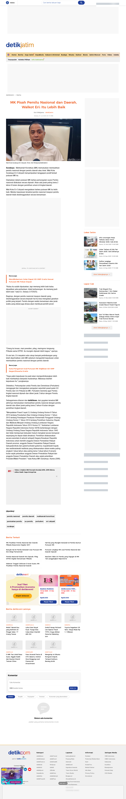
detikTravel (53, 756)
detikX (52, 767)
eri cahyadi (50, 521)
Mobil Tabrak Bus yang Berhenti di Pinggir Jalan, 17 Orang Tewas (12, 631)
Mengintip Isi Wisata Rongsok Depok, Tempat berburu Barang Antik (52, 658)
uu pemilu (29, 521)
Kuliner (78, 55)
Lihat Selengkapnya (101, 274)
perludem (39, 521)
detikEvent (69, 764)
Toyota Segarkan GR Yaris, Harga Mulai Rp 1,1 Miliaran (72, 630)
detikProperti (41, 779)
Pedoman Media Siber (92, 759)
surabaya (10, 526)
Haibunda (108, 762)
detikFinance (41, 762)
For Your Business (71, 784)
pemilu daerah (28, 516)
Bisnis (85, 55)
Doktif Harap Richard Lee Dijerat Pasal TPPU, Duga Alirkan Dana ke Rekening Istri (53, 632)
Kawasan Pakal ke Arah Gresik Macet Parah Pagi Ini (109, 304)
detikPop (53, 779)
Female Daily (109, 770)
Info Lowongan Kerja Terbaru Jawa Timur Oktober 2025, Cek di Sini (108, 240)
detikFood (53, 759)
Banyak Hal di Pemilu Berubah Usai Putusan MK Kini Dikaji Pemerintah (24, 551)
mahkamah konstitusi (45, 516)
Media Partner (89, 767)
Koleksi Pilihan (24, 60)
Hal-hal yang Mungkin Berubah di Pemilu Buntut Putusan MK (63, 544)
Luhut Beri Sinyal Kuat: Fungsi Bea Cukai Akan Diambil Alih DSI (33, 631)
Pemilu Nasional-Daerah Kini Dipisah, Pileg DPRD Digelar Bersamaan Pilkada (22, 558)
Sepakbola (39, 55)
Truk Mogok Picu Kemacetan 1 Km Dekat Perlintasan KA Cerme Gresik (108, 292)
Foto (104, 55)
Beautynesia (109, 767)
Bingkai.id (69, 776)
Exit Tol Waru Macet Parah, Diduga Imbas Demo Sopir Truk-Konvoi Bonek (109, 317)
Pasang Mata (70, 759)
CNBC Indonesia (110, 759)
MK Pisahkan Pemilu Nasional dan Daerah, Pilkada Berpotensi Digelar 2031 (22, 544)
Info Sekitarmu (38, 60)
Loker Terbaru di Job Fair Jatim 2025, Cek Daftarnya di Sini (109, 251)
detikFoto (53, 773)
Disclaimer (88, 776)
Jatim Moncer (94, 55)
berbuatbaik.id (70, 756)
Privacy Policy (89, 773)
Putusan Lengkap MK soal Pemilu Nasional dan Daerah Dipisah (62, 551)
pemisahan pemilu (14, 521)
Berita (20, 55)
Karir (86, 762)
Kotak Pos (88, 764)
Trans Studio (70, 773)
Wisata (71, 55)
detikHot (39, 767)
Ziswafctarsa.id (71, 779)
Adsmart (68, 762)
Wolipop (52, 764)
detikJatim (10, 95)
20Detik (52, 770)
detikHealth (53, 762)
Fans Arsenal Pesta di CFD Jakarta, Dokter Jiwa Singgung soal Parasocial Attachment (34, 659)
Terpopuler (12, 60)
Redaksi (87, 756)
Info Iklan (88, 770)
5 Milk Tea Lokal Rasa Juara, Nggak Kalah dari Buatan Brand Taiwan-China (14, 658)
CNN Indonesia (109, 756)
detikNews (40, 756)
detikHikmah (54, 776)
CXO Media (108, 773)
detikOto (39, 776)
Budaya (64, 55)
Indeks (116, 55)
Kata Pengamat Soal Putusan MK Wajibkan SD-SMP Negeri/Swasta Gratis (31, 370)
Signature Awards (71, 767)
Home (14, 55)
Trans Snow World (72, 770)
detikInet (39, 764)
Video (109, 55)
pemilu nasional (13, 516)
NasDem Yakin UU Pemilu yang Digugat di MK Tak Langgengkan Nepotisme (62, 558)
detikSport (40, 770)
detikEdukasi (41, 759)
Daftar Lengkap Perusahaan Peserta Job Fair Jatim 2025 (108, 263)
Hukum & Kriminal (52, 55)
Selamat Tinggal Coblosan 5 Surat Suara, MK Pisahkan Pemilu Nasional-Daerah (23, 565)
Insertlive (107, 764)
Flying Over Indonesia (73, 781)
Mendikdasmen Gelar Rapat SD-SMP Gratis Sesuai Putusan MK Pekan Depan (31, 280)
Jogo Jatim (29, 55)
